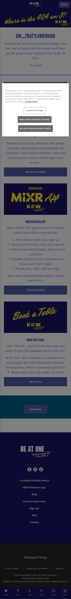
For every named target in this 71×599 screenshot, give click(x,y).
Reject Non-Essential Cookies (34, 119)
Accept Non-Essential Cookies (35, 128)
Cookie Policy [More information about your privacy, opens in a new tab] (31, 101)
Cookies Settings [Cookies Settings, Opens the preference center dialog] (34, 110)
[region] (35, 110)
